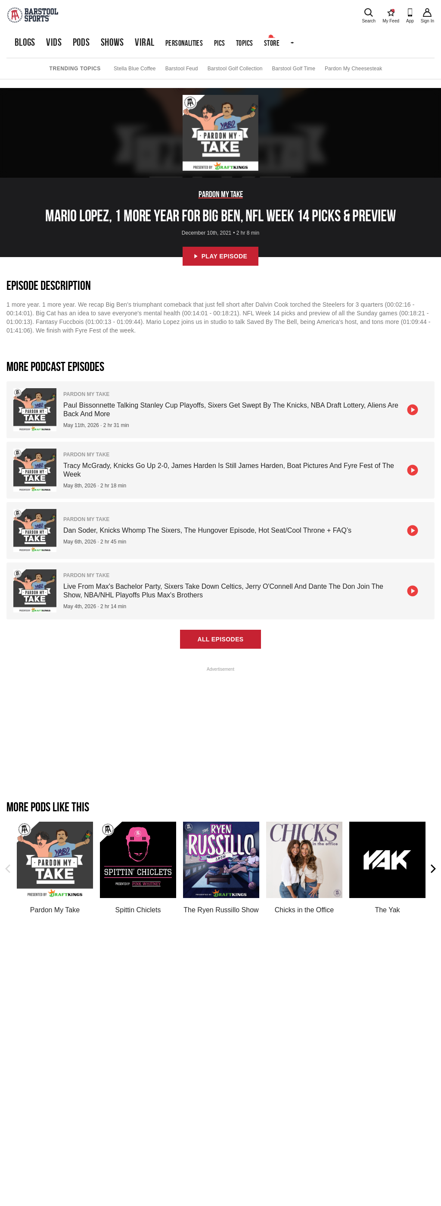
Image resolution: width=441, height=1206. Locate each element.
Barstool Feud (181, 69)
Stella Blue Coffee (135, 69)
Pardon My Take (221, 194)
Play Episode (221, 256)
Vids (54, 42)
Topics (244, 43)
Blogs (25, 42)
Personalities (184, 43)
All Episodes (220, 639)
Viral (144, 42)
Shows (112, 42)
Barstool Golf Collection (235, 69)
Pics (219, 43)
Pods (81, 42)
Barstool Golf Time (293, 69)
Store (272, 43)
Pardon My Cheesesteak (353, 69)
